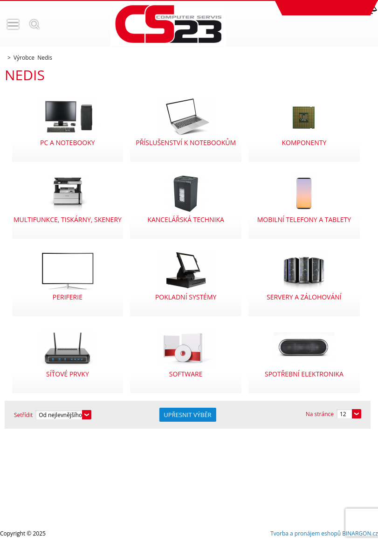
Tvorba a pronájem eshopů (305, 533)
